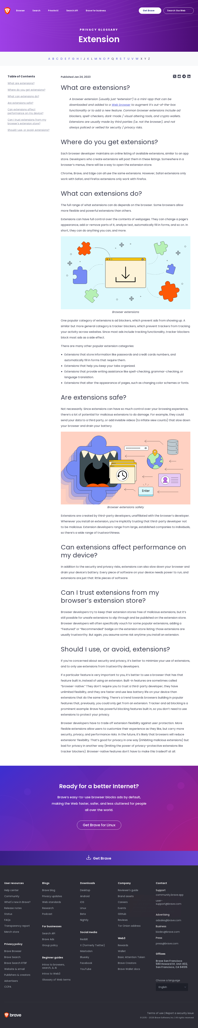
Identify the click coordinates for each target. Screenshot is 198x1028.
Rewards (123, 945)
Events (122, 908)
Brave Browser (12, 951)
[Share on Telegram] (184, 76)
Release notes (13, 908)
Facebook (86, 963)
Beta (83, 914)
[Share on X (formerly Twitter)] (174, 76)
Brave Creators (127, 963)
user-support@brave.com (168, 902)
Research (48, 908)
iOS (82, 902)
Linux (83, 908)
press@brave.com (167, 943)
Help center (11, 890)
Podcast (47, 914)
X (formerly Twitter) (92, 945)
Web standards (51, 902)
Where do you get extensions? (26, 90)
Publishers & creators (17, 975)
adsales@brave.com (168, 920)
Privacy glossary (99, 30)
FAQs (7, 920)
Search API (48, 933)
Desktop (85, 890)
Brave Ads (48, 939)
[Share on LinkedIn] (188, 76)
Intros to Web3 (51, 973)
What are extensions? (21, 83)
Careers (123, 902)
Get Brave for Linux (99, 825)
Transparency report (17, 926)
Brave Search (12, 957)
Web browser (121, 105)
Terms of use (155, 1013)
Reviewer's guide (128, 890)
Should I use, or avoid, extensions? (28, 130)
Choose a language (168, 980)
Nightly (84, 920)
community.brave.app (169, 895)
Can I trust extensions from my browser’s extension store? (27, 121)
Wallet (122, 951)
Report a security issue (180, 1013)
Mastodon (86, 951)
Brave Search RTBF (15, 963)
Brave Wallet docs (129, 969)
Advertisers (11, 981)
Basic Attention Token (131, 957)
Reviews (123, 920)
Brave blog (48, 890)
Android (85, 896)
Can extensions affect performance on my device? (25, 111)
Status (8, 914)
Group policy (50, 945)
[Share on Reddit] (179, 76)
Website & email (14, 969)
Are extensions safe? (20, 103)
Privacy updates (52, 896)
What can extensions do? (23, 96)
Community (11, 896)
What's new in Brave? (17, 902)
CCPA (7, 987)
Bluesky (84, 957)
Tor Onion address (129, 926)
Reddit (84, 939)
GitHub (122, 914)
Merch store (11, 932)
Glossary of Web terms (56, 979)
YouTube (85, 969)
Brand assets (126, 896)
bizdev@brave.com (168, 932)
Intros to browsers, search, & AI (53, 966)
